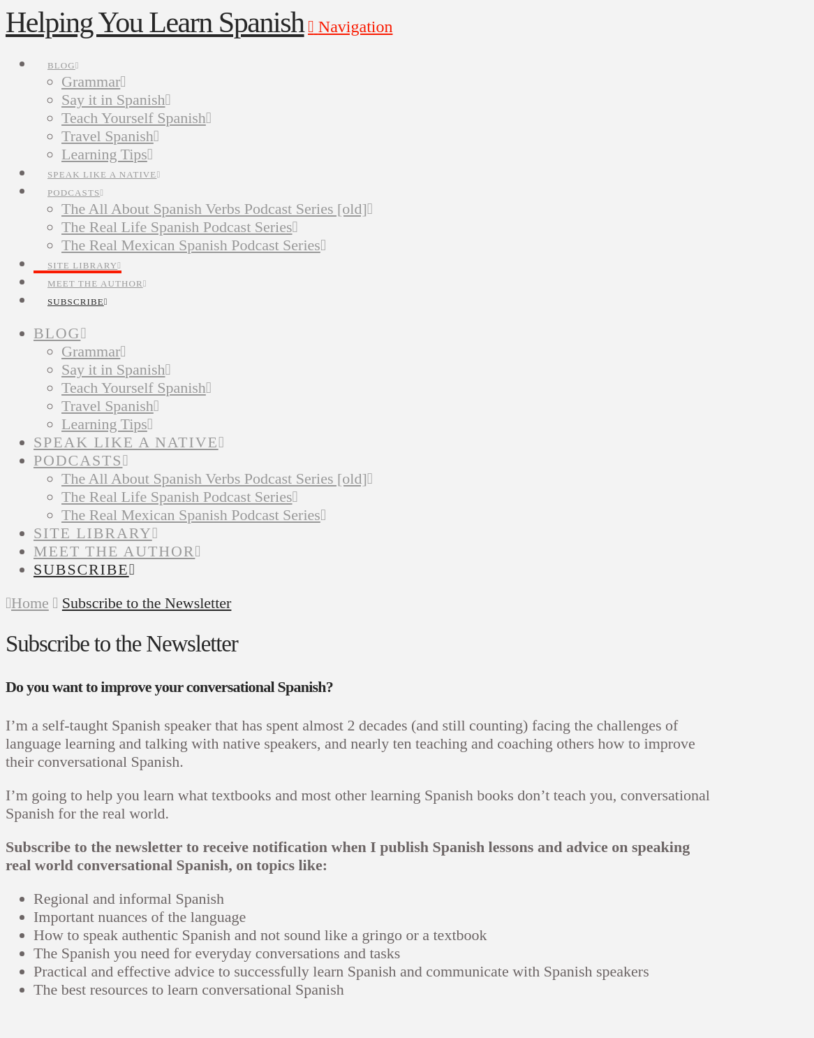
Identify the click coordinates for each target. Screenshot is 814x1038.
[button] (350, 26)
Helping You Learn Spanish (155, 22)
